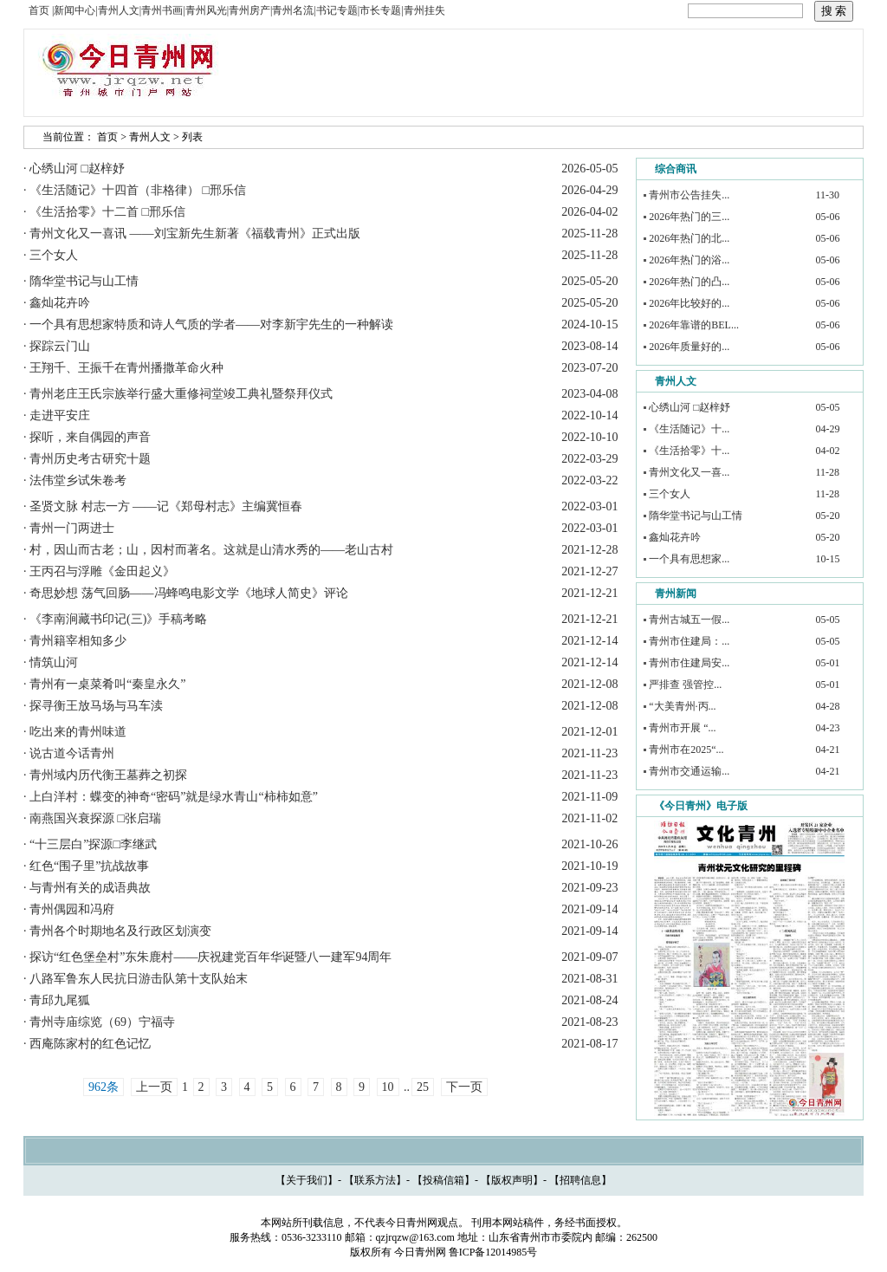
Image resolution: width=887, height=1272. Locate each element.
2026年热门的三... (689, 217)
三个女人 (669, 494)
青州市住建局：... (689, 641)
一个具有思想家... (689, 559)
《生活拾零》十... (689, 451)
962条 (103, 1087)
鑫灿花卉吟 (675, 537)
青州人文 (150, 137)
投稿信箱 (443, 1180)
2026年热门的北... (689, 238)
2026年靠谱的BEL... (694, 325)
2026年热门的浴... (689, 260)
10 (388, 1087)
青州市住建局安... (689, 663)
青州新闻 (675, 593)
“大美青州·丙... (682, 706)
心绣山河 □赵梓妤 (689, 407)
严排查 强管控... (685, 684)
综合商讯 (675, 169)
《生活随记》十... (689, 429)
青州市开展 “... (682, 728)
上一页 (154, 1087)
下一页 (464, 1087)
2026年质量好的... (689, 347)
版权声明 (512, 1180)
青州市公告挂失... (689, 195)
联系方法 (375, 1180)
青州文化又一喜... (689, 472)
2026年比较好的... (689, 303)
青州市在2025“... (686, 749)
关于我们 (306, 1180)
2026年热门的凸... (689, 282)
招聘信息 (580, 1180)
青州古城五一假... (689, 619)
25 (423, 1087)
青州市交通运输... (689, 771)
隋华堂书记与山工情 (695, 515)
